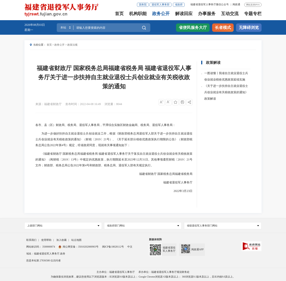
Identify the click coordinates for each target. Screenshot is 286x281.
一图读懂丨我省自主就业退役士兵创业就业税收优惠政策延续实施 (226, 76)
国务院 (143, 4)
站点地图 (76, 240)
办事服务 (207, 14)
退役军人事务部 (160, 4)
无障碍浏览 (249, 27)
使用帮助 (46, 240)
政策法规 (72, 44)
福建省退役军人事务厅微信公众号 (209, 4)
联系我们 (31, 240)
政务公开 (161, 14)
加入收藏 (61, 240)
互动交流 (230, 14)
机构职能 (138, 14)
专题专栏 (253, 14)
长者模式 (223, 27)
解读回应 (184, 14)
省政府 (179, 4)
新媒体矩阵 (155, 239)
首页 (119, 14)
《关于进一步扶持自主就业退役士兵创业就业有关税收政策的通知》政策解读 (226, 92)
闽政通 (236, 4)
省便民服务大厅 (193, 27)
